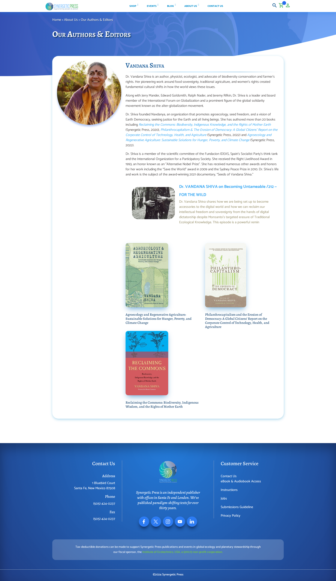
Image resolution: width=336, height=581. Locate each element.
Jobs (224, 498)
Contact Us (229, 476)
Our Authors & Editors (97, 20)
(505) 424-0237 (104, 504)
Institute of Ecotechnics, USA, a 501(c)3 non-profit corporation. (182, 552)
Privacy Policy (230, 516)
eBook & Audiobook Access (241, 481)
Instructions (229, 490)
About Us (71, 20)
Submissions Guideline (237, 507)
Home (56, 20)
